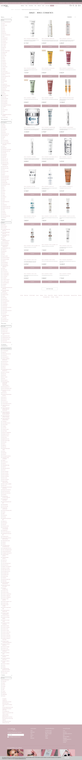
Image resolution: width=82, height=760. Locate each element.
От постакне (4, 276)
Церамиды (3, 580)
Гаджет (3, 137)
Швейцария (4, 694)
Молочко (3, 185)
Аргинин (4, 367)
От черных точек (5, 281)
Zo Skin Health (5, 117)
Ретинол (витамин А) (6, 531)
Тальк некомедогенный (6, 549)
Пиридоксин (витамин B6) (6, 519)
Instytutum (4, 63)
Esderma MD (4, 52)
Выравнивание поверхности (4, 246)
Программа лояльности (67, 733)
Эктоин (3, 665)
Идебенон (3, 445)
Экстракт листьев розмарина (5, 623)
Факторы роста (4, 564)
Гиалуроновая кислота (6, 403)
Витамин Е (3, 400)
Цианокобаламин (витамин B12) (5, 583)
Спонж (3, 198)
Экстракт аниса (4, 592)
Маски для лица (5, 703)
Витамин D (4, 398)
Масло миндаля (5, 474)
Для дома (47, 5)
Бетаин (3, 378)
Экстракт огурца (5, 630)
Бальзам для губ (5, 133)
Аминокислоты (4, 361)
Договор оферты (66, 736)
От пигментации (5, 273)
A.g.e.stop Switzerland (6, 22)
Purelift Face (4, 84)
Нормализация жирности (4, 266)
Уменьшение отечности (6, 310)
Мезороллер (4, 182)
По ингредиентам (5, 711)
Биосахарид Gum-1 (5, 386)
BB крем (3, 125)
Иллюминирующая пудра (5, 449)
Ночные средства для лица (7, 707)
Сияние (3, 296)
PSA (3, 82)
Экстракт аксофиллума (4, 588)
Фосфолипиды (4, 576)
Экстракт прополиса (5, 636)
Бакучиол (3, 373)
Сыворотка (4, 204)
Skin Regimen (4, 101)
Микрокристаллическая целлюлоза (6, 488)
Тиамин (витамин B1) (6, 551)
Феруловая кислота (5, 569)
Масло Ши (3, 485)
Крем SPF (3, 157)
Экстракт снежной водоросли (5, 644)
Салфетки (3, 196)
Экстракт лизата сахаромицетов (5, 613)
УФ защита (4, 318)
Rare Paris (3, 89)
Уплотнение (4, 312)
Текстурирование (5, 300)
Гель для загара (5, 141)
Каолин (3, 451)
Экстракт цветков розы (5, 653)
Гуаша (3, 146)
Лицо (26, 5)
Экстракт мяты (4, 628)
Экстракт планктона (5, 632)
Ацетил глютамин (5, 372)
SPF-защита (4, 226)
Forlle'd (3, 58)
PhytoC (3, 79)
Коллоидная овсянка (6, 456)
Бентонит (3, 375)
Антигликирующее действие (5, 233)
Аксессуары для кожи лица (7, 718)
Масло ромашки (5, 479)
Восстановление (5, 243)
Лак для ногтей (4, 171)
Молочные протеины (6, 492)
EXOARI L (3, 53)
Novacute (3, 77)
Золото (3, 443)
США (3, 689)
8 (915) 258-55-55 (24, 3)
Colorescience (4, 38)
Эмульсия (3, 214)
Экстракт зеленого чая (6, 601)
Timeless (4, 106)
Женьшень (3, 442)
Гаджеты (4, 719)
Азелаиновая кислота (6, 353)
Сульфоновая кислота (6, 548)
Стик (2, 203)
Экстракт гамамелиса (6, 593)
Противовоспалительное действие (6, 288)
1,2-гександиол (4, 350)
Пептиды (3, 516)
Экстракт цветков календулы (5, 650)
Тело (35, 5)
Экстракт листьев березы (5, 618)
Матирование (4, 262)
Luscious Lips (4, 71)
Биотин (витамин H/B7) (6, 388)
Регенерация (4, 293)
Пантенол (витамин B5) (6, 510)
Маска (3, 174)
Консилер (3, 152)
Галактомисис (4, 401)
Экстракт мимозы (5, 627)
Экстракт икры (4, 603)
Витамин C (4, 397)
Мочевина (3, 494)
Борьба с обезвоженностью (5, 240)
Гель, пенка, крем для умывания (6, 144)
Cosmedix (3, 41)
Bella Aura (4, 33)
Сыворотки (4, 700)
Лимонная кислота (5, 468)
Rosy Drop (4, 97)
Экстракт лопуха (5, 625)
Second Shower (4, 98)
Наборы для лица (5, 722)
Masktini (4, 74)
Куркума (3, 463)
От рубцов (3, 277)
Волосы (39, 5)
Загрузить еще (49, 288)
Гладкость (3, 249)
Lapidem (3, 68)
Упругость (3, 313)
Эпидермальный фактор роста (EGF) (6, 669)
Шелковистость (4, 319)
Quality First (4, 87)
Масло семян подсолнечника (4, 482)
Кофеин (3, 460)
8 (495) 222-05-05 (5, 3)
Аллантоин (4, 355)
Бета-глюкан (4, 376)
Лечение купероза (5, 257)
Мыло (3, 188)
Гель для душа (4, 140)
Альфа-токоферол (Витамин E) (5, 359)
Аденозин (3, 352)
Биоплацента (4, 380)
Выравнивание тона (5, 248)
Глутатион (3, 427)
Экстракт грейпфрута (6, 597)
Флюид (3, 211)
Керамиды (3, 452)
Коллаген (3, 454)
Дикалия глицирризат (6, 432)
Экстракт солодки (5, 646)
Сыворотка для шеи (5, 208)
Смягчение (4, 297)
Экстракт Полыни (5, 633)
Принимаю (67, 757)
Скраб (3, 124)
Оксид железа (4, 504)
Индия (3, 683)
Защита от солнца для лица (7, 712)
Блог (64, 735)
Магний (3, 469)
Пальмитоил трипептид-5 (4, 508)
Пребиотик (4, 521)
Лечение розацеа (5, 259)
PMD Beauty (4, 81)
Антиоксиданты (4, 364)
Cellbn (3, 36)
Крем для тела (4, 166)
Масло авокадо (4, 471)
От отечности (4, 271)
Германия (3, 681)
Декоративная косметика (7, 717)
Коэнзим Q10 (4, 461)
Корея (3, 687)
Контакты (74, 3)
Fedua (3, 57)
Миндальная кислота (6, 489)
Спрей (3, 200)
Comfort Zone (4, 39)
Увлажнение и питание (6, 307)
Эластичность (4, 321)
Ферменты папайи (5, 568)
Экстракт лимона (5, 615)
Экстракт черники (5, 663)
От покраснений (5, 274)
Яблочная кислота (5, 671)
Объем (3, 268)
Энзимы (3, 666)
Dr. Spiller (3, 45)
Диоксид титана (5, 435)
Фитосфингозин (5, 572)
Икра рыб (3, 446)
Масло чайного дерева (6, 483)
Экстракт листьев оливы (5, 621)
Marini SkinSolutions (5, 73)
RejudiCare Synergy (5, 90)
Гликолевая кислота (5, 422)
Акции (52, 5)
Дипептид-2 (4, 437)
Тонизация (4, 302)
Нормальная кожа (5, 335)
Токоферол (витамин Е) (6, 553)
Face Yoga (3, 55)
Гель (2, 138)
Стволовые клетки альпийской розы (5, 546)
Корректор (3, 155)
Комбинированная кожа (5, 334)
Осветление (4, 269)
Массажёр (3, 180)
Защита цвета (4, 256)
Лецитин (3, 466)
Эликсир (3, 212)
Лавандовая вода (5, 465)
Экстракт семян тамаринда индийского (6, 642)
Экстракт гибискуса (5, 595)
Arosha (3, 28)
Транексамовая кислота (5, 555)
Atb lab (3, 30)
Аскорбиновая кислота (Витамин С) (6, 370)
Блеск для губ (4, 135)
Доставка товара (69, 3)
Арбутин (3, 366)
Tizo (2, 108)
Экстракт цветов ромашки (5, 656)
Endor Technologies (5, 50)
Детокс (3, 252)
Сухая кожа (4, 340)
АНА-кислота (4, 363)
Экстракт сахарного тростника (5, 639)
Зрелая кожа (4, 331)
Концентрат (4, 154)
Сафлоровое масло (5, 540)
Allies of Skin (4, 25)
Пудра (3, 195)
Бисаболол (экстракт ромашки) (6, 391)
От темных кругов (5, 279)
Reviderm (4, 93)
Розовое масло (4, 536)
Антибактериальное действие (5, 230)
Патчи (3, 192)
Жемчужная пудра (5, 440)
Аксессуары (4, 129)
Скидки (56, 5)
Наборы (3, 190)
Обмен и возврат (48, 733)
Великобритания (5, 679)
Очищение (3, 284)
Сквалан (3, 542)
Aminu (3, 26)
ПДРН (3, 513)
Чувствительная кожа (6, 342)
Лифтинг (3, 260)
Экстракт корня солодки (5, 605)
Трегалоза (4, 561)
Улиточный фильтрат (6, 563)
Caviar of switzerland (5, 34)
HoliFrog (3, 61)
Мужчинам (31, 5)
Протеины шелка (5, 525)
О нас (79, 3)
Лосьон (3, 172)
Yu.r (2, 112)
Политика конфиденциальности (20, 758)
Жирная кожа (4, 329)
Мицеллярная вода (5, 184)
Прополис (3, 524)
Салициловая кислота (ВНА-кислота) (6, 538)
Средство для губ (5, 201)
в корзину (32, 46)
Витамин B (4, 392)
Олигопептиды (4, 506)
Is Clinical (4, 65)
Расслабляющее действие (5, 291)
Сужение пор (4, 299)
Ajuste (3, 23)
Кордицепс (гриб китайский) (5, 458)
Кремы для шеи (4, 168)
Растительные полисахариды (4, 528)
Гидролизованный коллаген (5, 406)
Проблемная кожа (5, 339)
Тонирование (4, 304)
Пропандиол (4, 522)
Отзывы (64, 742)
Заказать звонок (41, 3)
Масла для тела (4, 177)
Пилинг (3, 193)
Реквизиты (65, 740)
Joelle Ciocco (4, 66)
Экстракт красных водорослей (5, 611)
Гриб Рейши (4, 430)
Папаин (3, 512)
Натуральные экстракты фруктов (5, 497)
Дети (43, 5)
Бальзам (3, 132)
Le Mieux (3, 69)
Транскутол (4, 560)
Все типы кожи (4, 328)
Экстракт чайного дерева (5, 661)
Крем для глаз (4, 159)
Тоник (3, 209)
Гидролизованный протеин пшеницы (5, 416)
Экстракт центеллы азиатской (5, 659)
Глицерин (3, 426)
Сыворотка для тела (5, 206)
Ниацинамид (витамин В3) (6, 502)
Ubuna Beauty (4, 109)
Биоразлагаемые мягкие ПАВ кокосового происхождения (5, 383)
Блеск (3, 237)
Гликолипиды (4, 424)
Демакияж (3, 147)
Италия (3, 684)
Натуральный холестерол (5, 499)
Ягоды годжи (4, 672)
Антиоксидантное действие (5, 235)
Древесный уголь (5, 438)
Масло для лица (5, 179)
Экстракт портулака (5, 635)
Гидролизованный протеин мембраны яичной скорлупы (5, 413)
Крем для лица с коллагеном (5, 164)
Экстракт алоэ (4, 590)
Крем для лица (5, 162)
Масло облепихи (5, 476)
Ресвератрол (4, 530)
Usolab (3, 111)
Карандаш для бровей (6, 149)
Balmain (3, 31)
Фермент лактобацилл (6, 566)
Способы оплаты (62, 3)
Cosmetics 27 (4, 42)
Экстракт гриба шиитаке (4, 599)
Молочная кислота (5, 491)
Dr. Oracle (3, 44)
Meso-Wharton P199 (5, 76)
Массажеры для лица (6, 721)
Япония (3, 695)
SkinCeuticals (4, 103)
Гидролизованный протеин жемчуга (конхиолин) (5, 409)
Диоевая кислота (5, 434)
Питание (3, 285)
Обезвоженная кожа (5, 337)
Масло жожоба (4, 473)
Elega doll (3, 47)
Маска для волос (5, 176)
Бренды (22, 5)
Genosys (4, 60)
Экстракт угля (4, 648)
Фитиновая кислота (5, 571)
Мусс (2, 187)
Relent (3, 92)
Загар (3, 254)
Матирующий (4, 264)
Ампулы (3, 130)
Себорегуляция (4, 294)
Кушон (3, 169)
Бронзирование (4, 242)
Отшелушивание (5, 282)
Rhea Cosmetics (4, 95)
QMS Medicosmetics (5, 85)
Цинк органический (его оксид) (5, 586)
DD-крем (3, 127)
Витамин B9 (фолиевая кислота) (6, 395)
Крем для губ (4, 160)
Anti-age (3, 224)
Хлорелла (3, 577)
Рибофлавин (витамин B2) (6, 534)
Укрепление (4, 308)
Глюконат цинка (5, 429)
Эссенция (3, 217)
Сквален (3, 543)
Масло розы (4, 477)
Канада (3, 686)
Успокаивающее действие (5, 316)
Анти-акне (3, 227)
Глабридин (3, 421)
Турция (3, 691)
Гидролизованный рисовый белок (5, 419)
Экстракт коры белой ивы (6, 608)
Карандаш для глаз (5, 151)
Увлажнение (4, 305)
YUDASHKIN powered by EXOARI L (6, 115)
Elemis (3, 49)
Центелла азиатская (5, 579)
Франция (3, 692)
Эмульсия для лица (5, 216)
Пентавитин (4, 515)
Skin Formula (4, 100)
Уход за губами (5, 714)
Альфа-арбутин (4, 357)
